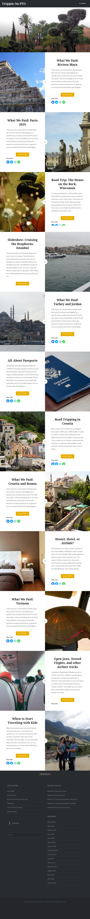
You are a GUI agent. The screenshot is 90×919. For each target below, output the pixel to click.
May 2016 (50, 875)
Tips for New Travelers (14, 807)
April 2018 (50, 838)
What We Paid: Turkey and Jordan (58, 807)
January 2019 (51, 830)
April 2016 (50, 879)
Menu (83, 3)
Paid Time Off (11, 795)
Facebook (15, 823)
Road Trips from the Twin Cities (17, 799)
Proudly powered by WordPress (34, 901)
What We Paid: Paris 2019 (56, 795)
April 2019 (50, 826)
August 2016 (51, 871)
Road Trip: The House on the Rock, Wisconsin (62, 799)
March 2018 (51, 842)
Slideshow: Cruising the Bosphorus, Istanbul (61, 803)
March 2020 (51, 822)
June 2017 (50, 858)
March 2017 (51, 863)
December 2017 (52, 850)
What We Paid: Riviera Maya (56, 791)
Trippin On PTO (14, 4)
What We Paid (12, 811)
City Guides (11, 791)
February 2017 (52, 866)
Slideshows (10, 803)
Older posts (45, 774)
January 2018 (51, 846)
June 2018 (50, 834)
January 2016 (51, 883)
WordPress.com (61, 901)
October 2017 (52, 854)
